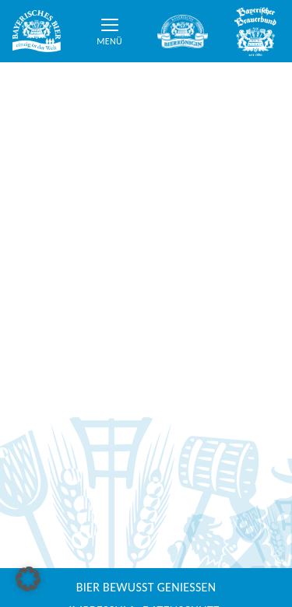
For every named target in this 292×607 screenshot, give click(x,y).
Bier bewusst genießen (146, 587)
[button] (28, 579)
